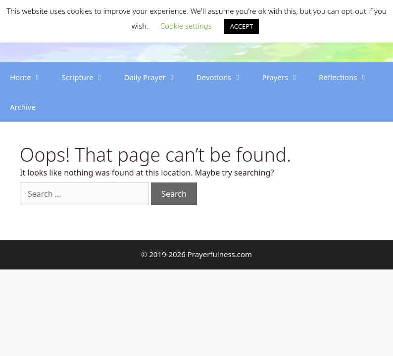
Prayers (285, 77)
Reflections (348, 77)
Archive (23, 107)
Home (31, 77)
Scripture (88, 77)
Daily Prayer (155, 77)
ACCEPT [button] (241, 26)
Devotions (224, 77)
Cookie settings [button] (186, 26)
